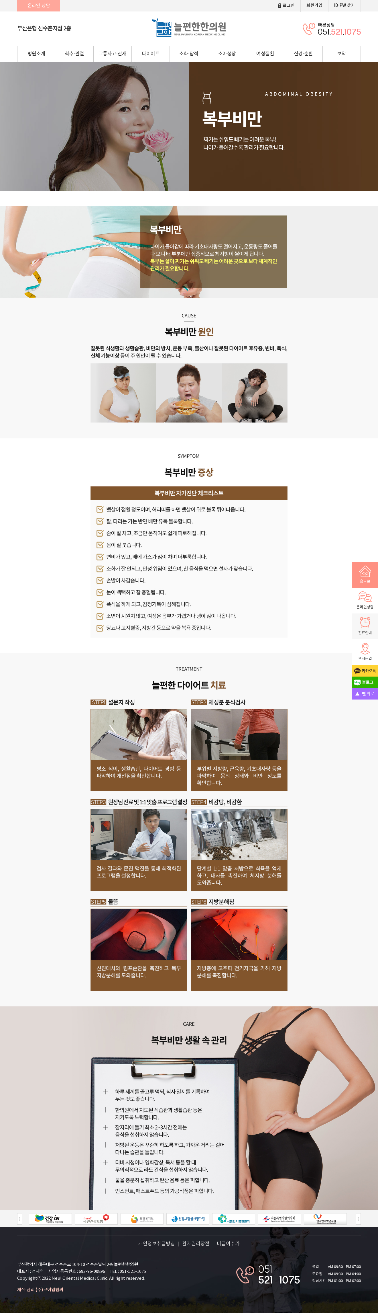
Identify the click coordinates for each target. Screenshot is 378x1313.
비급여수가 (228, 1244)
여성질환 (265, 54)
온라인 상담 (38, 5)
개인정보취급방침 (156, 1244)
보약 (341, 54)
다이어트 (151, 54)
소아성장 (227, 54)
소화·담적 (188, 54)
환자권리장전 (196, 1244)
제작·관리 (40, 1289)
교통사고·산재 (113, 54)
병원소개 (36, 54)
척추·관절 (74, 54)
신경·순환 (303, 54)
